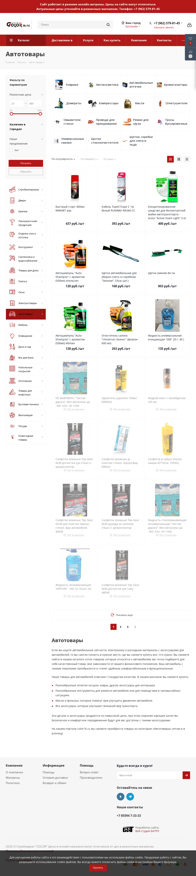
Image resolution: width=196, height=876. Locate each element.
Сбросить (26, 171)
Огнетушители (176, 103)
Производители (91, 777)
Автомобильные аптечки (141, 84)
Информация (53, 765)
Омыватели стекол (72, 121)
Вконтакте (120, 796)
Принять (98, 867)
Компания (14, 765)
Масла (139, 103)
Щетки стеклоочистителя (104, 140)
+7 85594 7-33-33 (129, 815)
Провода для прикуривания (106, 121)
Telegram (130, 796)
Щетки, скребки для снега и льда (141, 140)
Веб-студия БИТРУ (147, 831)
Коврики (72, 84)
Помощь (49, 772)
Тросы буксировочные (176, 121)
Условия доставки (55, 777)
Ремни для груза (141, 121)
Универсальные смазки (72, 140)
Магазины (13, 777)
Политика (13, 783)
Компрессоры (108, 103)
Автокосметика (107, 84)
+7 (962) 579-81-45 (147, 9)
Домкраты (73, 103)
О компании (14, 772)
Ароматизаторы (175, 84)
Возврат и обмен (54, 783)
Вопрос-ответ (89, 772)
